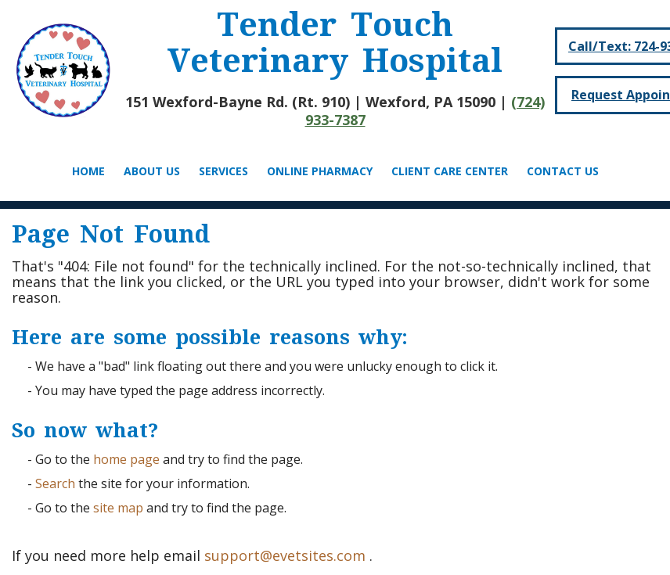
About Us (152, 171)
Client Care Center (449, 171)
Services (223, 171)
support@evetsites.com (285, 555)
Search (55, 483)
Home (88, 171)
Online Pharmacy (320, 171)
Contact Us (563, 171)
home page (126, 459)
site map (118, 507)
